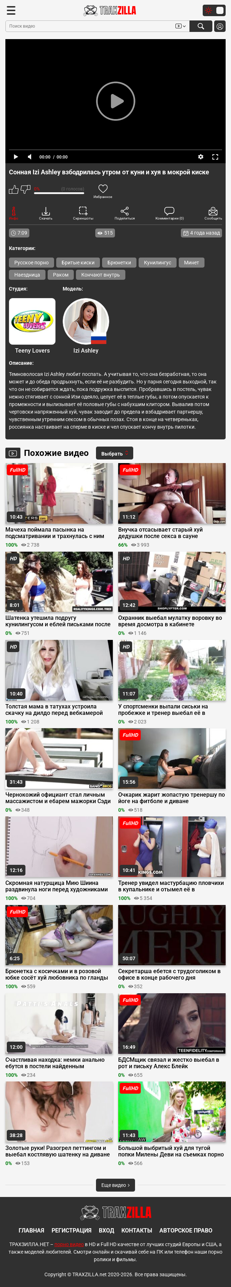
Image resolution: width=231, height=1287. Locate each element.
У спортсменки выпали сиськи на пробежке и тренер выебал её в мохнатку (163, 709)
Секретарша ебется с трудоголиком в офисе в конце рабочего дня (169, 974)
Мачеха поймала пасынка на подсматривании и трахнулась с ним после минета (54, 533)
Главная (31, 1230)
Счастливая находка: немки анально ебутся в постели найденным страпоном (55, 1063)
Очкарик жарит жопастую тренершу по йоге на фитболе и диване (171, 798)
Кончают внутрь (100, 275)
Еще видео (115, 1185)
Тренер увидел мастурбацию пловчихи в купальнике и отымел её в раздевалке (171, 886)
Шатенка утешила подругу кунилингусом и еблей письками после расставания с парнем (58, 621)
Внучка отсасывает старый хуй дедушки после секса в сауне (160, 533)
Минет (191, 262)
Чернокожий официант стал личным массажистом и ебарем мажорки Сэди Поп (58, 798)
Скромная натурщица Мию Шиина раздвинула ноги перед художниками (56, 886)
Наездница (27, 275)
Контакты (136, 1230)
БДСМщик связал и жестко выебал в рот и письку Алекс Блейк (168, 1063)
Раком (60, 275)
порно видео (69, 1244)
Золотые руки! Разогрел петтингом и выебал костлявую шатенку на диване (57, 1151)
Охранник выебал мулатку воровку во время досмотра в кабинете (170, 621)
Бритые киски (78, 262)
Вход (106, 1230)
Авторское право (185, 1230)
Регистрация (72, 1230)
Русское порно (31, 262)
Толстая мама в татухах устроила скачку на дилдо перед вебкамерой (54, 709)
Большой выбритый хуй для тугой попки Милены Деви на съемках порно (171, 1151)
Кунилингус (157, 262)
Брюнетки (119, 262)
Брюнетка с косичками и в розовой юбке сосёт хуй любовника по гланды (56, 974)
